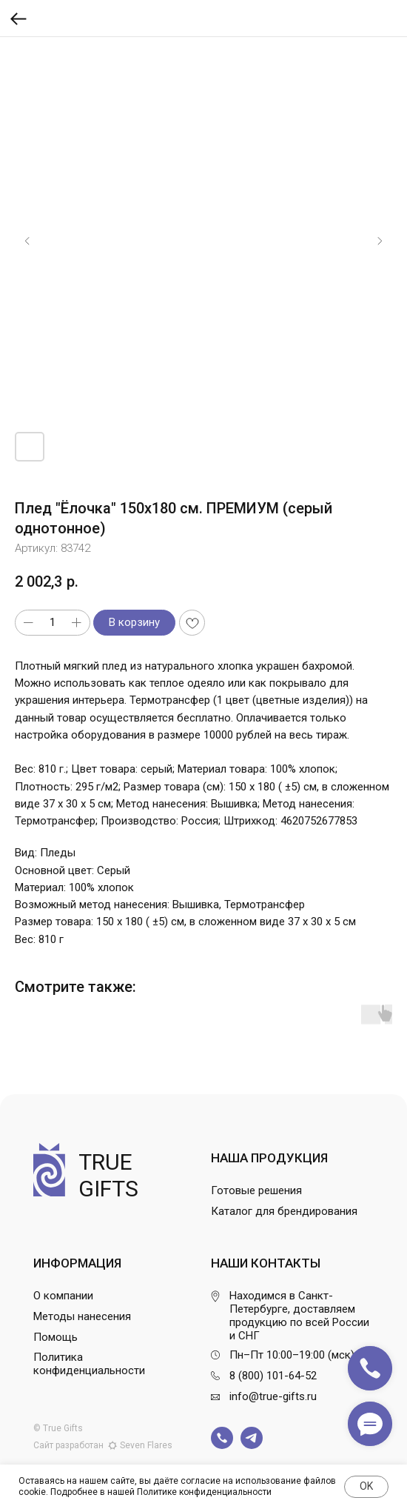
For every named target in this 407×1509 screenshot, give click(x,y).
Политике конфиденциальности (204, 1492)
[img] (222, 1438)
